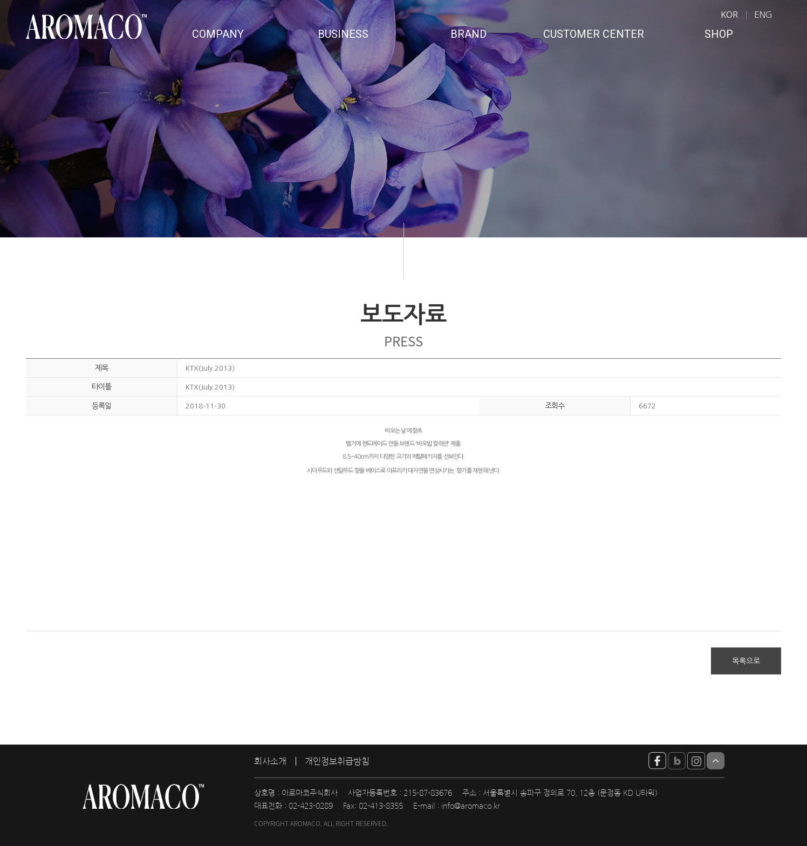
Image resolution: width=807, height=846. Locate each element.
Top (715, 760)
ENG (763, 14)
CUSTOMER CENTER (593, 34)
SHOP (719, 34)
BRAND (468, 34)
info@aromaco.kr (470, 806)
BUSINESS (343, 34)
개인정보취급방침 (337, 761)
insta (696, 760)
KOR (729, 14)
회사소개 (270, 761)
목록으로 (746, 661)
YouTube (657, 760)
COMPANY (218, 34)
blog (677, 760)
